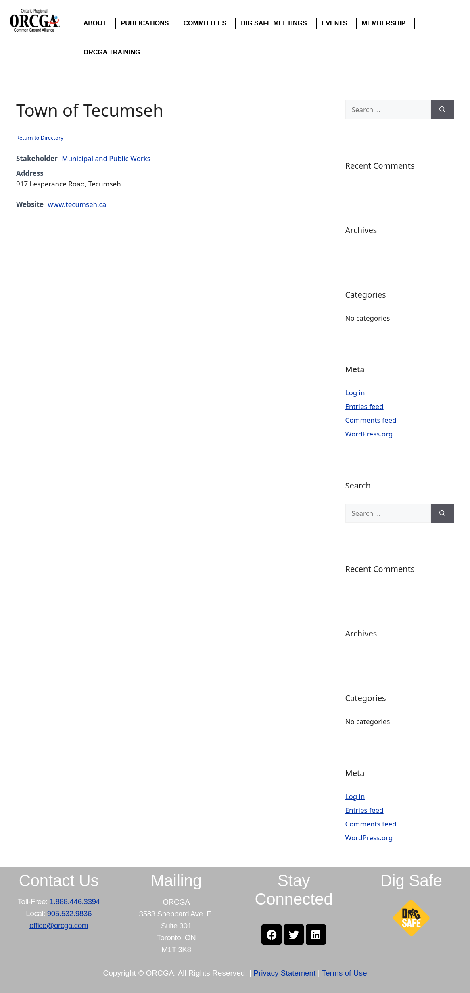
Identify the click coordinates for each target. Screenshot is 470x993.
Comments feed (371, 420)
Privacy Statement (284, 973)
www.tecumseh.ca (77, 204)
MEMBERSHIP (385, 23)
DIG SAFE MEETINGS (276, 23)
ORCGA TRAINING (114, 52)
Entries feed (364, 406)
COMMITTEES (206, 23)
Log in (355, 392)
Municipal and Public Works (106, 158)
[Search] (442, 109)
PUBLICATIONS (147, 23)
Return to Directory (39, 137)
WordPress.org (369, 433)
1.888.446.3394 (75, 901)
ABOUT (97, 23)
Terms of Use (344, 973)
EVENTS (336, 23)
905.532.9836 (69, 913)
